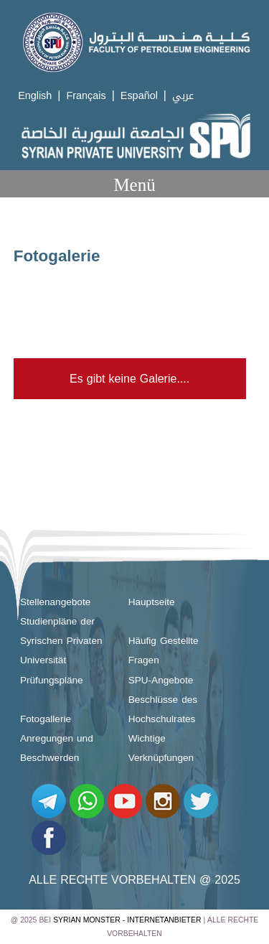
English (35, 96)
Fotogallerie (45, 719)
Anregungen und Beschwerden (56, 748)
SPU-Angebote (161, 680)
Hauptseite (151, 602)
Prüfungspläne (51, 680)
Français (85, 96)
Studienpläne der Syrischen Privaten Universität (61, 640)
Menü (134, 185)
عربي (183, 96)
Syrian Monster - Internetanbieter (127, 920)
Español (139, 96)
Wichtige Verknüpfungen (161, 748)
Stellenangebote (55, 602)
